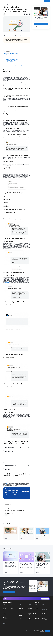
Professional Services (45, 611)
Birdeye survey (16, 86)
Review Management (17, 4)
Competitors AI (21, 612)
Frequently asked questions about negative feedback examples (14, 65)
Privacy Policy (43, 26)
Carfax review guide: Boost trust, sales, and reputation (32, 535)
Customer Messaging (6, 624)
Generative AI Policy (24, 638)
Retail (28, 621)
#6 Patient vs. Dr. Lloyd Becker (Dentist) (11, 61)
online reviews (19, 74)
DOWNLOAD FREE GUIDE (40, 23)
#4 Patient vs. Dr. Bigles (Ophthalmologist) (12, 59)
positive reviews (7, 282)
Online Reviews (11, 4)
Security (14, 638)
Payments (12, 615)
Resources (36, 615)
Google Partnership (5, 630)
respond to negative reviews (10, 481)
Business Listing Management (21, 619)
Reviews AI (7, 483)
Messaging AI (12, 610)
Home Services (30, 615)
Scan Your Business (44, 616)
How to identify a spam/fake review (10, 54)
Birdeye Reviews (37, 622)
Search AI (4, 612)
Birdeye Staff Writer (8, 14)
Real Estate (29, 620)
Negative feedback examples (9, 55)
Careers (36, 620)
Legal (28, 616)
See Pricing (25, 491)
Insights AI (20, 611)
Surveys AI (20, 610)
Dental (29, 611)
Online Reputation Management (5, 621)
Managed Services (44, 610)
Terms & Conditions (5, 638)
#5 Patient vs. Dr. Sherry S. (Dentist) (11, 60)
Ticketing (20, 615)
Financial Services (30, 612)
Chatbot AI (12, 611)
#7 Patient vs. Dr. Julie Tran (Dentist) (11, 62)
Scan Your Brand (44, 615)
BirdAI (4, 629)
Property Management (31, 617)
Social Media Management (22, 624)
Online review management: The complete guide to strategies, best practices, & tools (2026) (8, 536)
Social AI (12, 612)
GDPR (16, 638)
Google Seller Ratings (6, 615)
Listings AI (4, 610)
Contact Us (36, 625)
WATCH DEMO (47, 1)
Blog (7, 4)
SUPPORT (47, 635)
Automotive (29, 610)
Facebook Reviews (5, 625)
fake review (16, 171)
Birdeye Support (44, 620)
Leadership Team (37, 611)
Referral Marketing (13, 624)
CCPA (20, 638)
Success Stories (37, 621)
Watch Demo (9, 596)
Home (4, 4)
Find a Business (44, 617)
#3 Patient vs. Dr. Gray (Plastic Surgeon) (11, 58)
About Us (36, 610)
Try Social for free (39, 1)
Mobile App (43, 622)
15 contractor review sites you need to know (20, 535)
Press (35, 617)
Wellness (29, 622)
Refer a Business (44, 621)
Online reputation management (8, 73)
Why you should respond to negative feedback (11, 53)
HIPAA (18, 638)
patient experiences (26, 82)
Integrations (12, 629)
